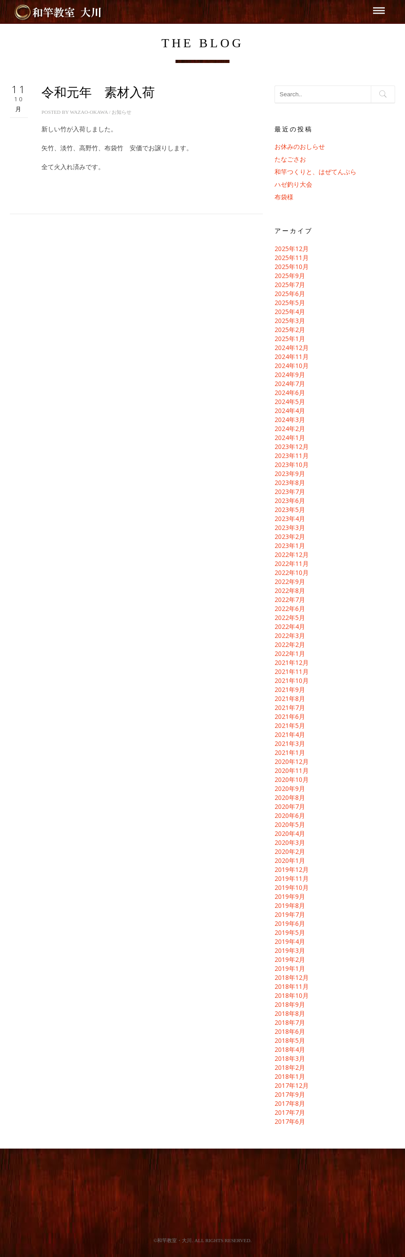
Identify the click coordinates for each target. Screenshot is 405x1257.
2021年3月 (289, 743)
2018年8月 (289, 1013)
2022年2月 (289, 644)
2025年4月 (289, 311)
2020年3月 (289, 842)
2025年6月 (289, 293)
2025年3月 (289, 320)
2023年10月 (291, 464)
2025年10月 (291, 266)
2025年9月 (289, 275)
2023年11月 (291, 455)
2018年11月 (291, 986)
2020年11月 (291, 770)
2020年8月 (289, 797)
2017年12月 (291, 1085)
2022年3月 (289, 635)
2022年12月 (291, 554)
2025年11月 (291, 257)
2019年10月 (291, 887)
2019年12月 (291, 869)
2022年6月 (289, 608)
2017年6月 (289, 1121)
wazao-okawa (89, 112)
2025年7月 (289, 284)
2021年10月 (291, 680)
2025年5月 (289, 302)
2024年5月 (289, 401)
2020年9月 (289, 788)
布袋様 (283, 197)
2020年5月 (289, 824)
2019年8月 (289, 905)
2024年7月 (289, 383)
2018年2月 (289, 1067)
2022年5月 (289, 617)
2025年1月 (289, 338)
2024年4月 (289, 410)
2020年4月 (289, 833)
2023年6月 (289, 500)
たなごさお (290, 159)
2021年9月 (289, 689)
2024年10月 (291, 365)
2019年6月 (289, 923)
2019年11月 (291, 878)
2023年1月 (289, 545)
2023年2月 (289, 536)
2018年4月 (289, 1049)
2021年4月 (289, 734)
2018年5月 (289, 1040)
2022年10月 (291, 572)
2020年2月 (289, 851)
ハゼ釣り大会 (293, 184)
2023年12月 (291, 446)
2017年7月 (289, 1112)
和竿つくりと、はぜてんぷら (315, 171)
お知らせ (121, 112)
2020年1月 (289, 860)
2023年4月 (289, 518)
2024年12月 (291, 347)
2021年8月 (289, 698)
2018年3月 (289, 1058)
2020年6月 (289, 815)
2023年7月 (289, 491)
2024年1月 (289, 437)
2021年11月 (291, 671)
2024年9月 (289, 374)
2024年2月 (289, 428)
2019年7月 (289, 914)
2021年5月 (289, 725)
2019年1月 (289, 968)
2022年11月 (291, 563)
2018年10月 (291, 995)
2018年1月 (289, 1076)
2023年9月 (289, 473)
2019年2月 (289, 959)
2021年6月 (289, 716)
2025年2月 (289, 329)
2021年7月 (289, 707)
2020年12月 (291, 761)
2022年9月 (289, 581)
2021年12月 (291, 662)
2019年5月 (289, 932)
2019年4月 (289, 941)
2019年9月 (289, 896)
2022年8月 (289, 590)
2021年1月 (289, 752)
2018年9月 (289, 1004)
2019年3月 (289, 950)
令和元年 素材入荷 (98, 92)
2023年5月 (289, 509)
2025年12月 (291, 248)
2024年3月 (289, 419)
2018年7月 (289, 1022)
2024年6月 (289, 392)
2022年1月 (289, 653)
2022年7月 (289, 599)
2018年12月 (291, 977)
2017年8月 (289, 1103)
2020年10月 (291, 779)
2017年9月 (289, 1094)
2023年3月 (289, 527)
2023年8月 (289, 482)
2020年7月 (289, 806)
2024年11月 (291, 356)
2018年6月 (289, 1031)
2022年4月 (289, 626)
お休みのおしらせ (299, 146)
